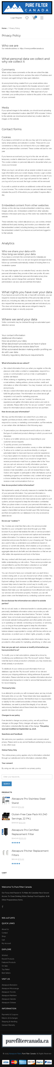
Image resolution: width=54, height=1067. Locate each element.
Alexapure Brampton (9, 985)
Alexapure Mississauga (10, 988)
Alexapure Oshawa (9, 1002)
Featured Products (9, 962)
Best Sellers (6, 973)
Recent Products (8, 959)
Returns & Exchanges (10, 1018)
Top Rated (5, 969)
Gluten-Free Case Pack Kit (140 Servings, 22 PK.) (29, 816)
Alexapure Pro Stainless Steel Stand (28, 800)
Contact (5, 933)
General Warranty (8, 1025)
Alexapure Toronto (9, 992)
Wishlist (5, 955)
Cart (3, 940)
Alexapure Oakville (9, 999)
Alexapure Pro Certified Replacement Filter (25, 832)
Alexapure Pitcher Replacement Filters (30, 853)
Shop (4, 936)
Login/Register (16, 18)
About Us (5, 929)
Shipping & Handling (9, 1022)
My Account (6, 943)
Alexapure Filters (15, 1054)
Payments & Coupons (10, 1014)
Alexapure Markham (9, 995)
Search (6, 784)
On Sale (5, 966)
